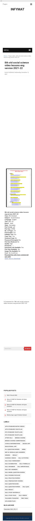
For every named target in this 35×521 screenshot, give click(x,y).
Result (15, 455)
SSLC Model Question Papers (15, 472)
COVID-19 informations (12, 443)
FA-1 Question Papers (12, 449)
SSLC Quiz (25, 486)
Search (27, 348)
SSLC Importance (23, 466)
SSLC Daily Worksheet (12, 461)
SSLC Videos (23, 495)
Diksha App (26, 443)
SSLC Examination (11, 463)
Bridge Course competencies (15, 440)
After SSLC (9, 438)
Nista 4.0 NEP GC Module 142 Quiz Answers (17, 405)
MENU (6, 50)
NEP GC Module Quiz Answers (15, 452)
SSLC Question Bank (12, 484)
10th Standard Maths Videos (14, 426)
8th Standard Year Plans (13, 432)
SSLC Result (9, 489)
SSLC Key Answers (11, 469)
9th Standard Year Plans (13, 435)
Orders (7, 455)
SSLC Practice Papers (12, 478)
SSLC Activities (23, 458)
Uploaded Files (10, 501)
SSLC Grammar (10, 466)
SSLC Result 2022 (12, 395)
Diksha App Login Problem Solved (17, 415)
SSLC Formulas (24, 463)
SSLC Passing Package (12, 475)
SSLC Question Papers (12, 486)
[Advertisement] (17, 30)
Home (5, 56)
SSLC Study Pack (10, 495)
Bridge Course (20, 438)
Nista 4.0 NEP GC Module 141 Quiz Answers (17, 400)
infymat (17, 518)
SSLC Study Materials (12, 492)
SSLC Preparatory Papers (14, 481)
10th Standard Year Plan (13, 429)
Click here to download (12, 258)
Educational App (10, 446)
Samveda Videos (10, 458)
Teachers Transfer (12, 498)
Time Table (24, 498)
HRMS (23, 449)
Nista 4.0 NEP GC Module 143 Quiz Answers (17, 410)
